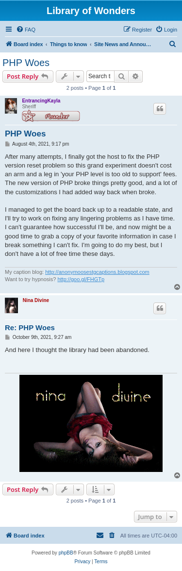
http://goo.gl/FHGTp (80, 279)
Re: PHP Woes (30, 327)
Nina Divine (36, 300)
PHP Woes (26, 62)
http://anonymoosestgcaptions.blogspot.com (97, 272)
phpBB (66, 552)
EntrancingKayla (41, 100)
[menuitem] (25, 29)
